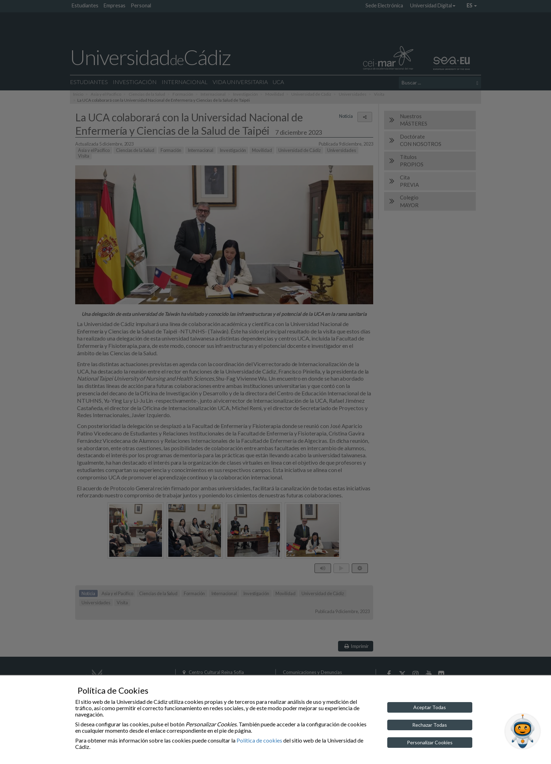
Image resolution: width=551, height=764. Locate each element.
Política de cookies (259, 740)
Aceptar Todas (429, 707)
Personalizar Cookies (430, 742)
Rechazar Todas (429, 725)
